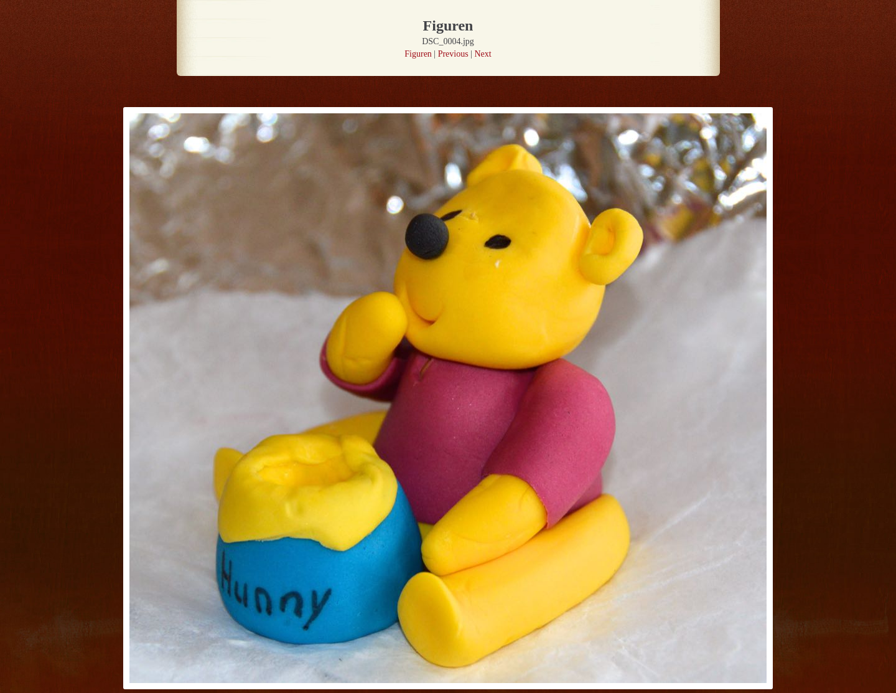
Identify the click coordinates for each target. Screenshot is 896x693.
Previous (453, 54)
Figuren (418, 54)
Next (482, 54)
